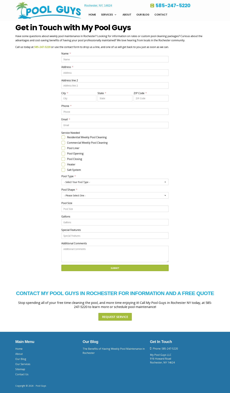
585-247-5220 (42, 47)
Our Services (22, 364)
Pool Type (68, 176)
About (127, 14)
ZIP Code (140, 93)
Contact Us (21, 374)
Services (107, 14)
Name (66, 53)
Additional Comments (74, 243)
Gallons (65, 216)
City (64, 93)
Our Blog (142, 14)
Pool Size (66, 203)
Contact (160, 14)
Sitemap (20, 369)
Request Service (115, 317)
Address (67, 67)
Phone (66, 106)
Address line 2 (69, 80)
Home (92, 14)
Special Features (71, 230)
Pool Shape (69, 190)
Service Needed (70, 133)
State (102, 93)
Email (65, 119)
